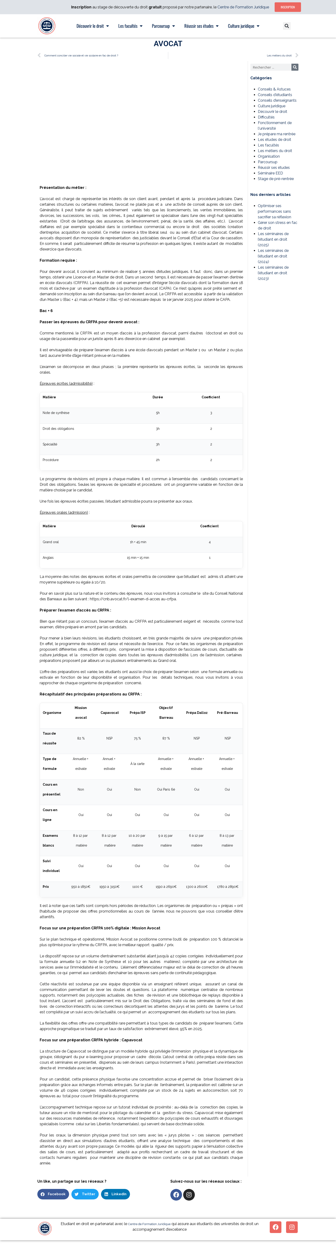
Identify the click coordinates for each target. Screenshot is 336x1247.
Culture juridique (271, 106)
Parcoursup (267, 162)
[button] (287, 26)
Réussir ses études (274, 167)
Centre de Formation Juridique (243, 7)
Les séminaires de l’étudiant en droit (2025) (273, 239)
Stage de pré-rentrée (276, 179)
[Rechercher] (294, 67)
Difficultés (266, 117)
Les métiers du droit (275, 151)
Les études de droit (274, 139)
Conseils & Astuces (274, 89)
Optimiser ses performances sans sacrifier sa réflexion (274, 211)
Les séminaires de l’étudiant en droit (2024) (273, 256)
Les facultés (268, 145)
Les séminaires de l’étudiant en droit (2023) (273, 273)
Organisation (269, 156)
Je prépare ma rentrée (276, 134)
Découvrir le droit (272, 111)
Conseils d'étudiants (275, 95)
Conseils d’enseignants (277, 100)
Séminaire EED (270, 173)
